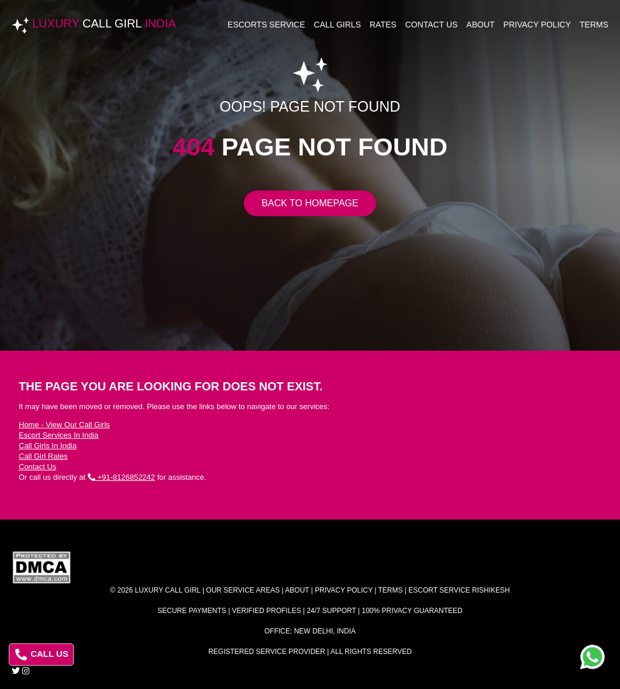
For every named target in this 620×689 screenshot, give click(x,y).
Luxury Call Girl (168, 590)
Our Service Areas (243, 590)
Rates (383, 24)
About (480, 24)
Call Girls (337, 24)
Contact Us (431, 24)
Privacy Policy (537, 24)
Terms (594, 24)
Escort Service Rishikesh (458, 590)
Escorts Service (266, 24)
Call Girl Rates (43, 456)
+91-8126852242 (121, 477)
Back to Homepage (309, 203)
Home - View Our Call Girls (64, 424)
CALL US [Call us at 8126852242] (41, 655)
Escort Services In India (59, 435)
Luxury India (104, 23)
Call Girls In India (48, 445)
